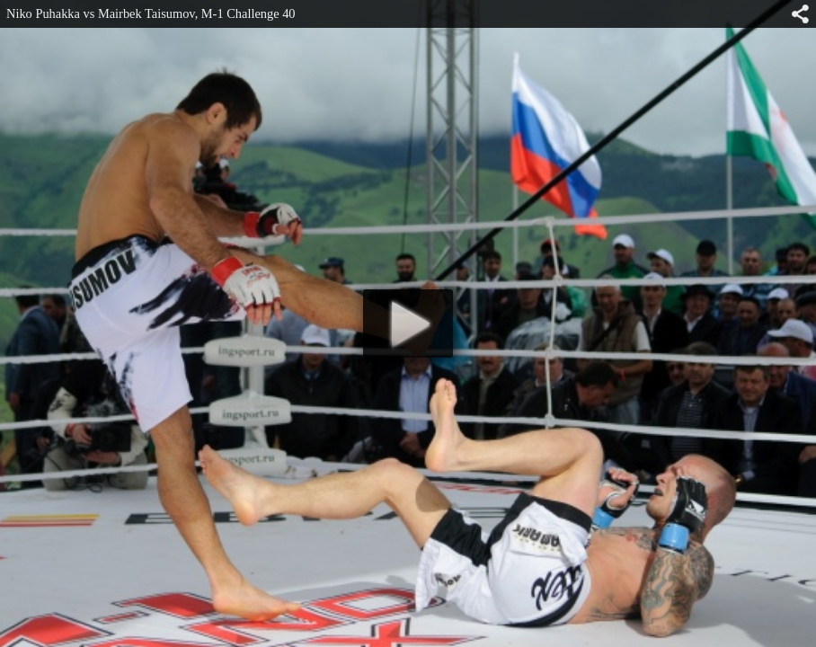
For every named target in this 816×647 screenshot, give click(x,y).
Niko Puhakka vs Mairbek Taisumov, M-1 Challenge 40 (151, 13)
